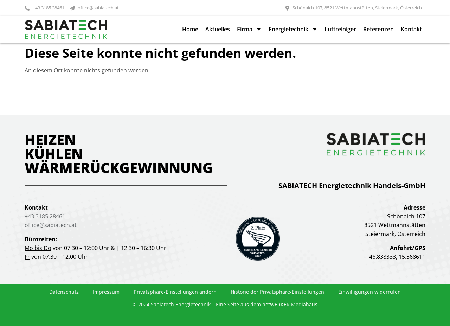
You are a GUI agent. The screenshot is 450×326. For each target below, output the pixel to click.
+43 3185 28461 (45, 216)
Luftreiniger (340, 29)
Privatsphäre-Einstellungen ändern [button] (175, 291)
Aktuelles (217, 29)
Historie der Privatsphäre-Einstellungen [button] (277, 291)
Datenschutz (64, 291)
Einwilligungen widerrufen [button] (369, 291)
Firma (249, 29)
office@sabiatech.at (51, 225)
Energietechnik (293, 29)
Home (190, 29)
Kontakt (411, 29)
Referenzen (378, 29)
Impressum (106, 291)
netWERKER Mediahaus (289, 304)
